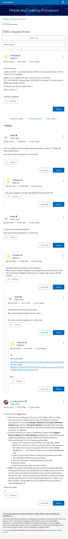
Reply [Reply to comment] (58, 170)
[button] (63, 56)
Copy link (44, 170)
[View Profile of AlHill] (13, 135)
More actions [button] (9, 44)
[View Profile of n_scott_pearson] (18, 401)
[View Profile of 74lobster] (15, 55)
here (11, 516)
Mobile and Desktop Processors (14, 19)
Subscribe (34, 38)
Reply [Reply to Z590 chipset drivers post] (58, 109)
